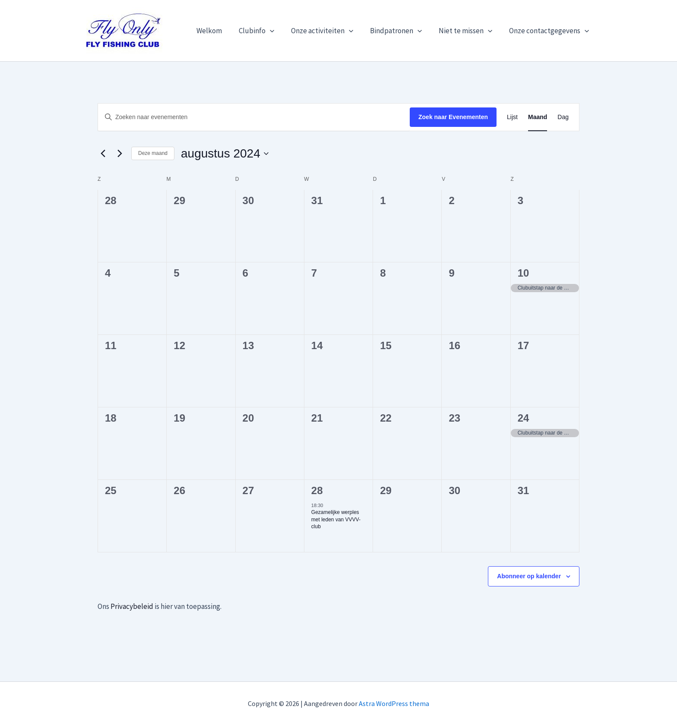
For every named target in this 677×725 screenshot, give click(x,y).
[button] (279, 30)
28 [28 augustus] (317, 490)
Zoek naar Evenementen (453, 116)
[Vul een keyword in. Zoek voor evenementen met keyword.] (254, 117)
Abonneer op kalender (529, 576)
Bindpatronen (401, 30)
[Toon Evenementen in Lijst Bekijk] (512, 117)
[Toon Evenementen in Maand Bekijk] (537, 117)
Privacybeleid (132, 606)
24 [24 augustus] (523, 418)
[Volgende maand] (119, 153)
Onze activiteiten (329, 30)
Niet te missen (469, 30)
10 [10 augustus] (523, 273)
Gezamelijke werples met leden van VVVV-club (336, 519)
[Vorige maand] (103, 153)
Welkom (221, 30)
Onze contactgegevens (550, 30)
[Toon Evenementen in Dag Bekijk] (563, 117)
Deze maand (153, 153)
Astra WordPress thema (394, 703)
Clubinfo (266, 30)
